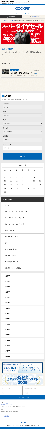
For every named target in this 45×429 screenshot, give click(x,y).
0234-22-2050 (9, 21)
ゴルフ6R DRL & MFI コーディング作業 (25, 73)
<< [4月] (16, 165)
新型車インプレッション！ (13, 236)
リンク (4, 393)
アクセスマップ (34, 16)
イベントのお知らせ (11, 249)
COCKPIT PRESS (23, 2)
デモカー (7, 205)
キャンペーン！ (9, 243)
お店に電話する (11, 17)
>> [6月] (28, 165)
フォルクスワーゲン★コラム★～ (15, 218)
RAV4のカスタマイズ (11, 262)
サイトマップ (28, 393)
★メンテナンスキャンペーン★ (14, 224)
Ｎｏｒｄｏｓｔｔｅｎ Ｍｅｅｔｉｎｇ (17, 211)
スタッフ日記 (7, 199)
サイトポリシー (6, 388)
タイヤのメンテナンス (12, 255)
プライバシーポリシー (31, 388)
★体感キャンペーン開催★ (13, 268)
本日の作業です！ (10, 230)
